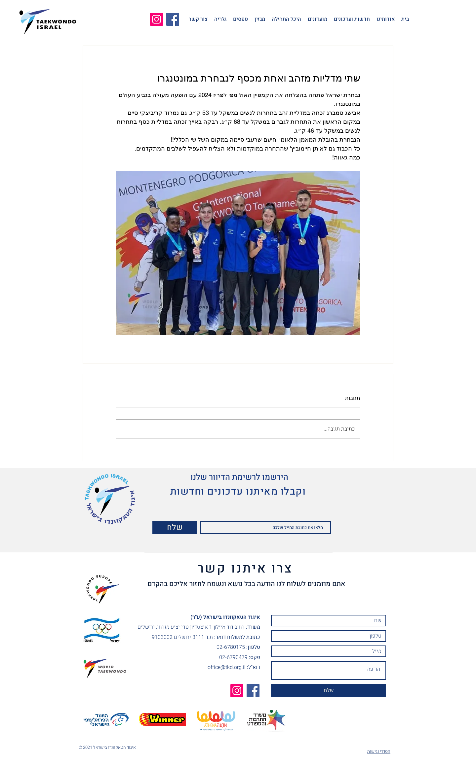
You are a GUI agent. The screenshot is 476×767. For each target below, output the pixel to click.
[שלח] (174, 527)
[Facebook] (172, 19)
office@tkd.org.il (227, 667)
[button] (385, 19)
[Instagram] (156, 19)
